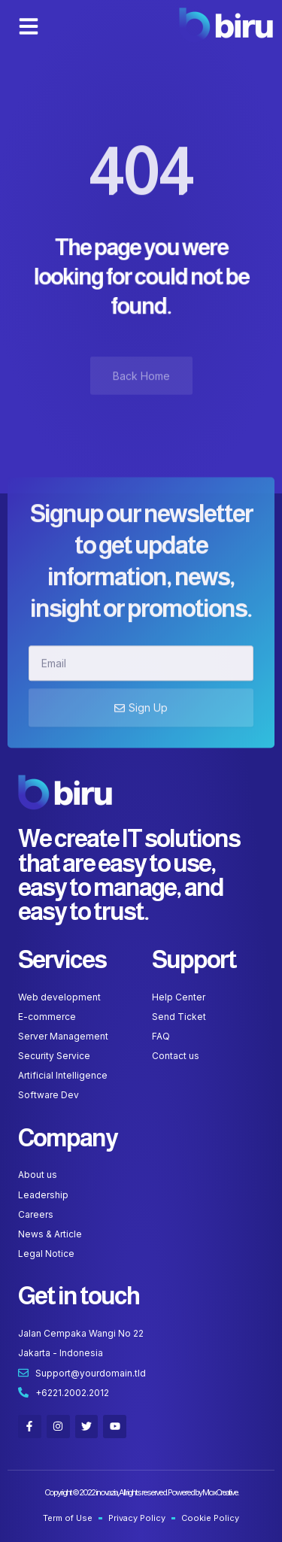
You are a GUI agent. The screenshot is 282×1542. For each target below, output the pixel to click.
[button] (28, 26)
